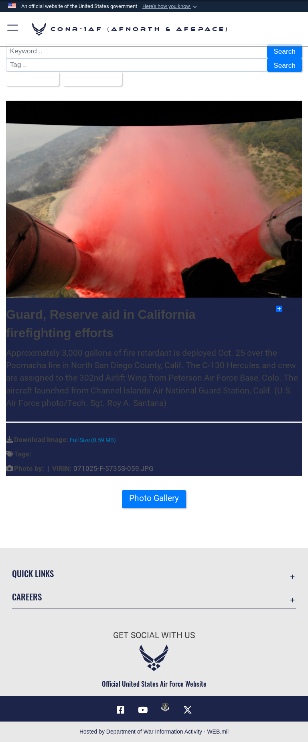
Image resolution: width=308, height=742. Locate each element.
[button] (170, 6)
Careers (27, 596)
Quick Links (33, 573)
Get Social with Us (154, 635)
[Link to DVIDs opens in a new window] (165, 707)
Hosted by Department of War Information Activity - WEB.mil (154, 731)
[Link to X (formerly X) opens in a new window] (188, 710)
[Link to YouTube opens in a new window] (143, 710)
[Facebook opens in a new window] (120, 710)
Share (288, 309)
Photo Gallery (154, 498)
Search (285, 51)
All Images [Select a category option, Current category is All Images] (29, 79)
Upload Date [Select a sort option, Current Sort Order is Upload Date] (89, 79)
